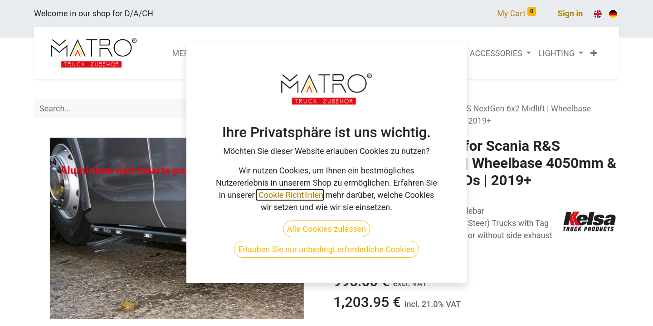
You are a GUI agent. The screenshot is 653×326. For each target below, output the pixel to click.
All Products (355, 96)
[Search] (310, 108)
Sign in (570, 13)
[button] (593, 53)
